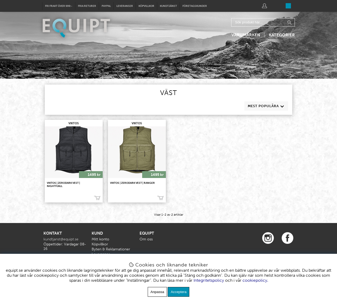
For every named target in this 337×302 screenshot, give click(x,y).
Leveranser (124, 6)
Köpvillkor (146, 6)
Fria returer (87, 6)
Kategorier (282, 34)
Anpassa (157, 292)
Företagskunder (194, 6)
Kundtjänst (168, 6)
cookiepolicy (254, 280)
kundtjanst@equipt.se (60, 239)
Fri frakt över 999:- (58, 6)
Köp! (97, 198)
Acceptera (178, 292)
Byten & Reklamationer (111, 249)
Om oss (146, 239)
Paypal (106, 6)
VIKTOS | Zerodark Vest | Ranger (132, 183)
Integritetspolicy (209, 280)
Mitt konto (100, 239)
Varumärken (245, 34)
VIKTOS (73, 123)
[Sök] (263, 22)
